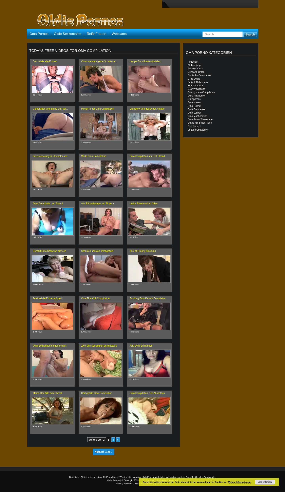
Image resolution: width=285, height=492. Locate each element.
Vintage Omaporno (198, 129)
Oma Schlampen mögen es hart (49, 345)
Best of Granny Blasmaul (142, 251)
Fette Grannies (195, 85)
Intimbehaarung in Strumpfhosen (50, 156)
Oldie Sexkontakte (67, 34)
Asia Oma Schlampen (140, 345)
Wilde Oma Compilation (93, 156)
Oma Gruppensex (197, 109)
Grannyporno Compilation (201, 92)
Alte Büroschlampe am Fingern (97, 203)
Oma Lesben (194, 112)
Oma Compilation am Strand (48, 203)
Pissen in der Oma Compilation (97, 108)
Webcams (119, 34)
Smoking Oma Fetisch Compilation (147, 298)
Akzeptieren (265, 482)
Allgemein (193, 61)
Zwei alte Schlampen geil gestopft (99, 345)
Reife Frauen (96, 34)
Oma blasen (194, 102)
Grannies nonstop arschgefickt (97, 251)
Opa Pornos (194, 126)
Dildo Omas (194, 78)
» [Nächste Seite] (118, 439)
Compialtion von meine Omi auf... (50, 108)
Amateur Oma (195, 68)
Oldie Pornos (113, 480)
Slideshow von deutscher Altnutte (146, 108)
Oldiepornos (194, 99)
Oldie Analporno (196, 95)
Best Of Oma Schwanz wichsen (49, 251)
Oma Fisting (194, 106)
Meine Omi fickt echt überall (47, 393)
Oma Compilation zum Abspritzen (147, 393)
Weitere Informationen (239, 482)
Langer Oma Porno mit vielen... (145, 61)
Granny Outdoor (196, 89)
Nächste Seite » (103, 452)
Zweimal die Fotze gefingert (47, 298)
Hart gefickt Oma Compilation (96, 393)
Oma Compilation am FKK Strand (147, 156)
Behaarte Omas (196, 72)
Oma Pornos (38, 34)
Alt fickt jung (194, 65)
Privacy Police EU (124, 483)
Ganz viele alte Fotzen (44, 61)
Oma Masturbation (197, 116)
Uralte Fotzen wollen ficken (143, 203)
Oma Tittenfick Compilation (95, 298)
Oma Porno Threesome (200, 119)
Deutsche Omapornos (199, 75)
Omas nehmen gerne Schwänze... (99, 61)
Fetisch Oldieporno (198, 82)
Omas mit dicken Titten (200, 122)
